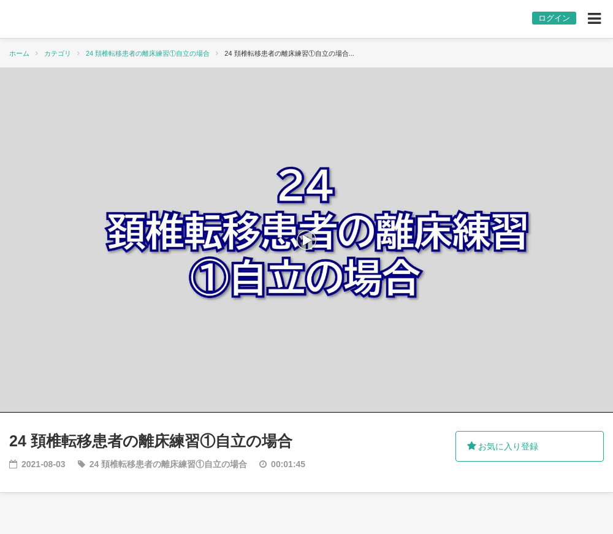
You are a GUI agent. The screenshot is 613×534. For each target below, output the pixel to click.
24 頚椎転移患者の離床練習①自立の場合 (148, 53)
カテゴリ (57, 53)
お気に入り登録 (503, 446)
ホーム (19, 53)
